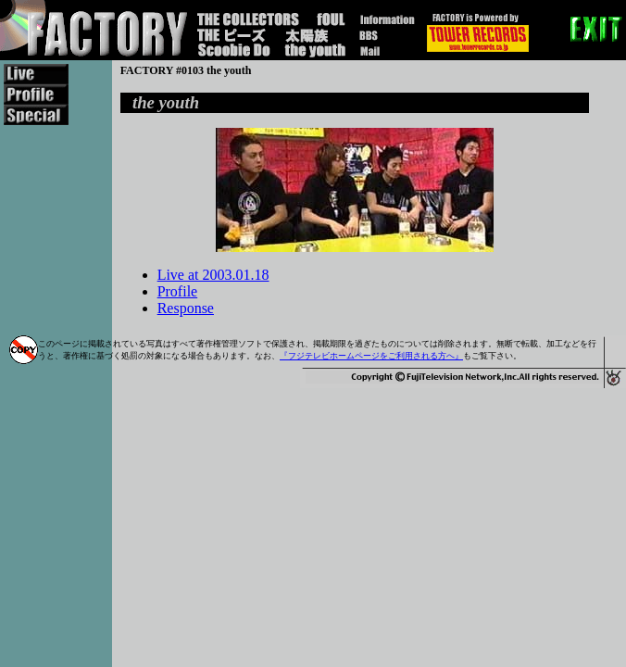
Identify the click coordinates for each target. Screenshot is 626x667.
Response (185, 308)
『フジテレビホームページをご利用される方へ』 (371, 355)
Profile (177, 291)
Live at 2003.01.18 (213, 275)
